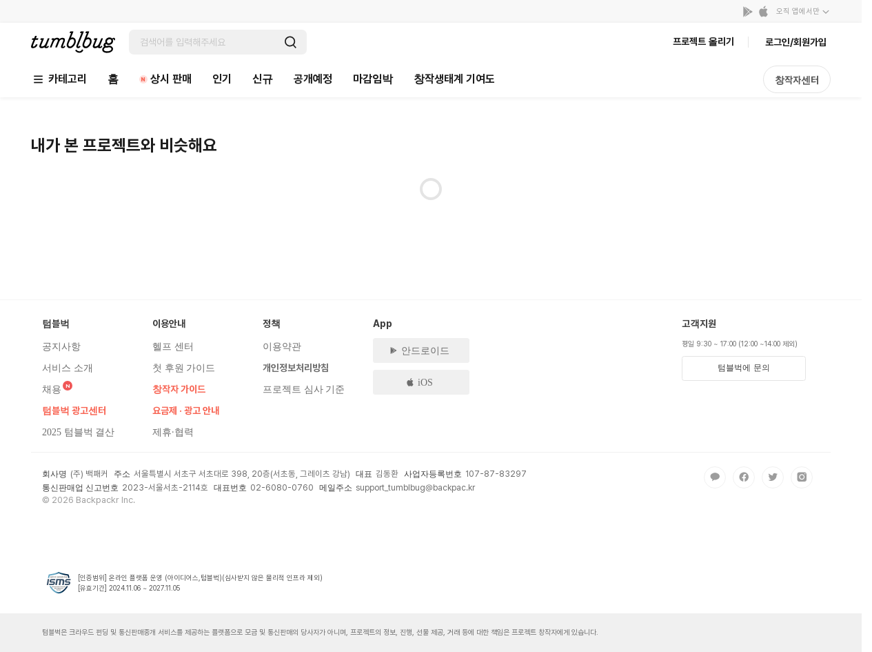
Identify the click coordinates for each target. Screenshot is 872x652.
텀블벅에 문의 (743, 368)
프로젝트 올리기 (703, 41)
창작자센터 (797, 80)
